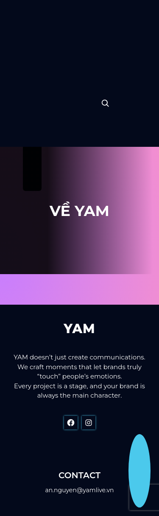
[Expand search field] (105, 103)
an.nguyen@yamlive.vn (79, 490)
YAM (79, 329)
